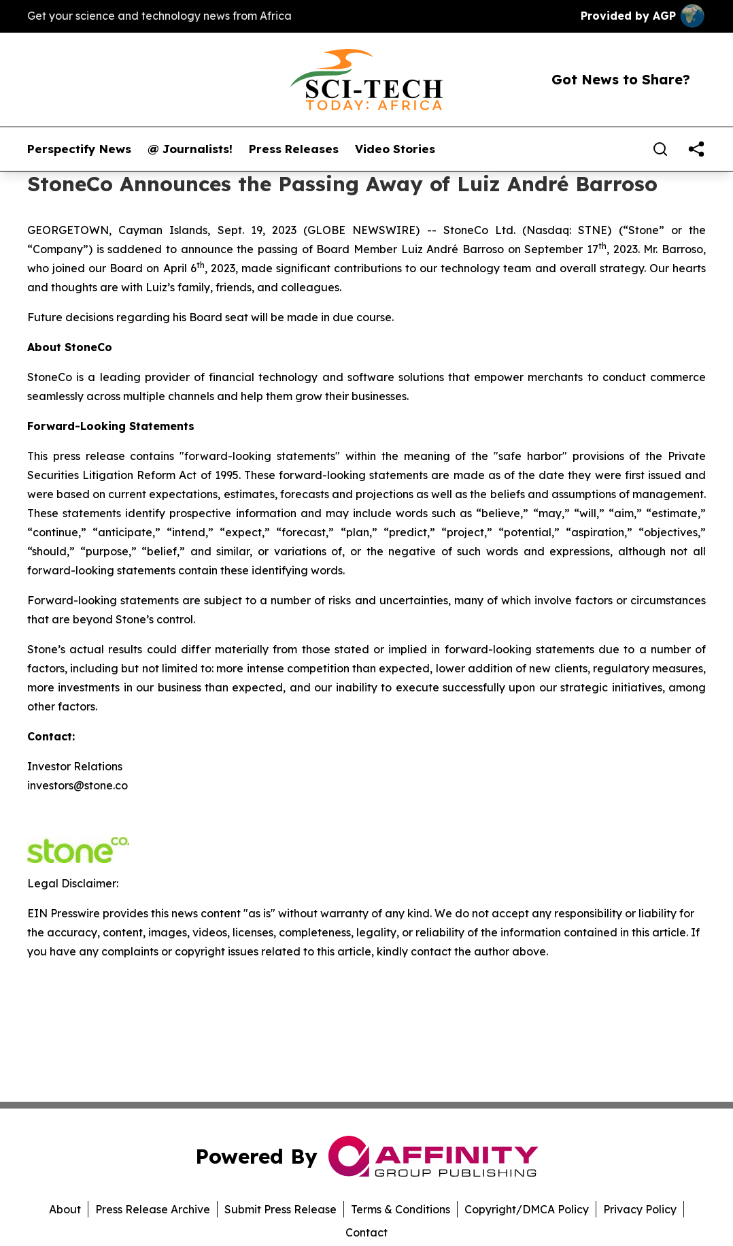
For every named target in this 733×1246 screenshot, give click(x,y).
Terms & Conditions (400, 1209)
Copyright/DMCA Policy (526, 1209)
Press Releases (294, 149)
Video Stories (395, 149)
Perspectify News (79, 149)
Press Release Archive (152, 1209)
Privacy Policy (640, 1209)
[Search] (660, 149)
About (65, 1209)
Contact (366, 1232)
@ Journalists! (190, 149)
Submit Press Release (280, 1209)
